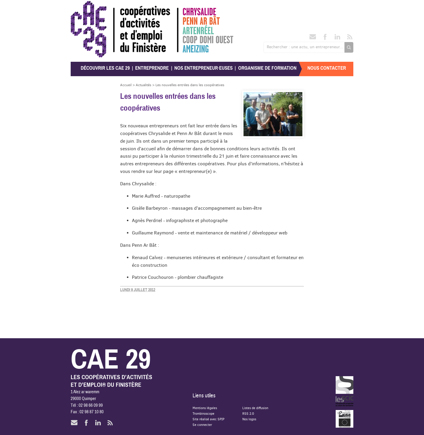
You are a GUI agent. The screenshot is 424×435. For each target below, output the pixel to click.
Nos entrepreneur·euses (203, 68)
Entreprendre (152, 68)
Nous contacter (326, 68)
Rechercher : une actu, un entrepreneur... (305, 46)
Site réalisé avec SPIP (208, 419)
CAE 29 (83, 6)
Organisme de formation (267, 68)
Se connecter (202, 424)
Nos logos (249, 419)
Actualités (143, 85)
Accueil (126, 85)
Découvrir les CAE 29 (105, 68)
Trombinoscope (203, 413)
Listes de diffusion (255, 408)
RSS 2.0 (248, 413)
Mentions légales (205, 408)
